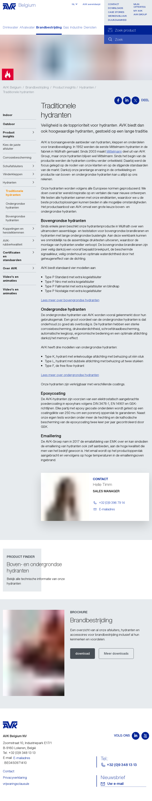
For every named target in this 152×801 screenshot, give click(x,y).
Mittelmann (114, 151)
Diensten (90, 28)
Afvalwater (27, 28)
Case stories (116, 12)
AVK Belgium (12, 87)
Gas (66, 28)
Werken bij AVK (117, 16)
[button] (19, 134)
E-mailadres (21, 758)
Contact (113, 4)
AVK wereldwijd (91, 4)
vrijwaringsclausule (16, 783)
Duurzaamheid (117, 20)
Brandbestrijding (49, 28)
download (82, 653)
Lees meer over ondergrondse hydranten (70, 375)
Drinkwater (10, 28)
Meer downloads (116, 653)
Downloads (115, 8)
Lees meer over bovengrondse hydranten (70, 300)
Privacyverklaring (15, 777)
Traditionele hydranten (18, 92)
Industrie (76, 28)
